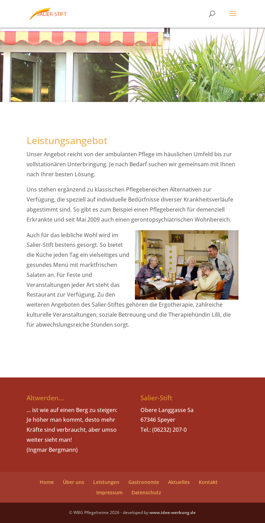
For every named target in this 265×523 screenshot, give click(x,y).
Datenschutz (146, 492)
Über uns (73, 482)
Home (47, 482)
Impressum (109, 492)
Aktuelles (179, 482)
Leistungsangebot (67, 140)
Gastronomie (143, 482)
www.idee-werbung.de (172, 512)
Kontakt (208, 482)
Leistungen (106, 482)
